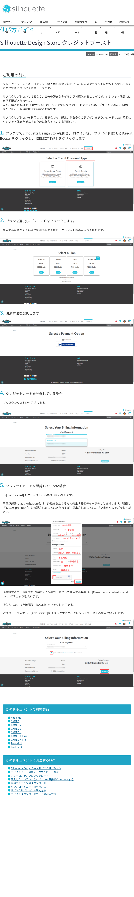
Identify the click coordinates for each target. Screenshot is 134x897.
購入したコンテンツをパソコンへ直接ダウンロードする (42, 779)
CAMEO (15, 721)
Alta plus (16, 717)
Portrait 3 (16, 747)
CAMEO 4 (16, 732)
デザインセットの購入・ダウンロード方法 (34, 772)
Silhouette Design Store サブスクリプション (36, 768)
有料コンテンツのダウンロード (28, 783)
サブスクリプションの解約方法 (28, 790)
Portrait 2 (16, 743)
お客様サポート (81, 27)
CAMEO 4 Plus (19, 736)
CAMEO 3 (16, 728)
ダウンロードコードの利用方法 (28, 786)
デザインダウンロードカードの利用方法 (33, 794)
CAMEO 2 (16, 725)
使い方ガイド (17, 30)
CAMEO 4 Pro (18, 739)
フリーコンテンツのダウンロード (30, 775)
